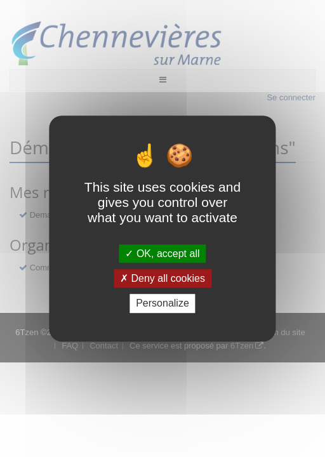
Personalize (162, 303)
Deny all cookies (162, 278)
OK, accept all (162, 253)
